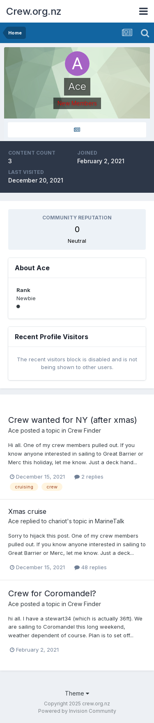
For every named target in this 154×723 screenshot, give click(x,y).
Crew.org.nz (34, 11)
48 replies (90, 567)
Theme (77, 693)
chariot (57, 521)
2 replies (88, 476)
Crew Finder (84, 430)
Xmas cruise (27, 511)
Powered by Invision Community (77, 711)
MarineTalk (109, 521)
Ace (13, 430)
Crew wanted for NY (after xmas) (72, 420)
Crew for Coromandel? (52, 593)
